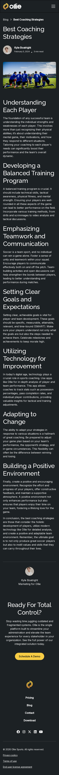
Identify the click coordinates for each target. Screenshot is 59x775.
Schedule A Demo (29, 656)
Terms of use (10, 761)
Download (30, 720)
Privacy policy (10, 755)
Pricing (29, 697)
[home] (12, 6)
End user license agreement (17, 767)
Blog (29, 705)
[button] (53, 6)
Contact (29, 712)
